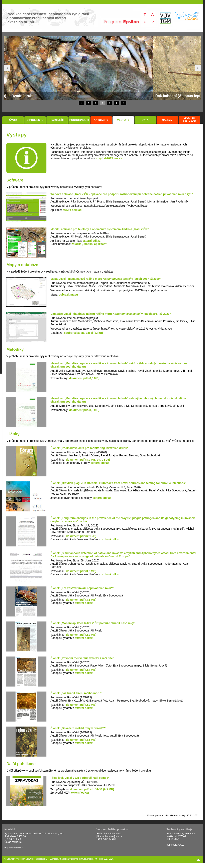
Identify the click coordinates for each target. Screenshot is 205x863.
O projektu (35, 119)
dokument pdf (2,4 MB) (81, 669)
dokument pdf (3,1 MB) (81, 599)
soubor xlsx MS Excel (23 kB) (83, 332)
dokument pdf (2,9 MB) (81, 634)
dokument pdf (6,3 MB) (84, 378)
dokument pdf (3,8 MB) (81, 571)
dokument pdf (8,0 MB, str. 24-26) (88, 459)
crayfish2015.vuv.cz (109, 158)
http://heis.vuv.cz (175, 844)
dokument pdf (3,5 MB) (84, 410)
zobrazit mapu (68, 294)
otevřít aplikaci (72, 209)
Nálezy (167, 119)
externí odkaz (91, 240)
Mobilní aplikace (189, 120)
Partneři (56, 119)
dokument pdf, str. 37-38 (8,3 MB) (92, 789)
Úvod (13, 119)
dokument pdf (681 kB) (81, 536)
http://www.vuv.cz (13, 847)
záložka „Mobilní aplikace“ (89, 244)
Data (145, 119)
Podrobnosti (79, 119)
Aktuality (101, 119)
